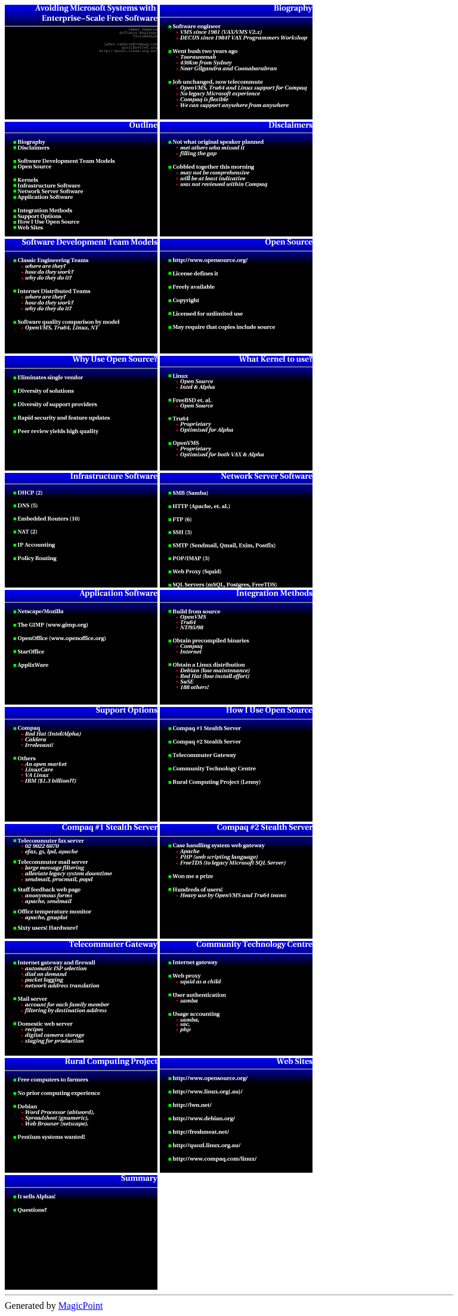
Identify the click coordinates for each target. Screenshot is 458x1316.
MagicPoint (80, 1305)
